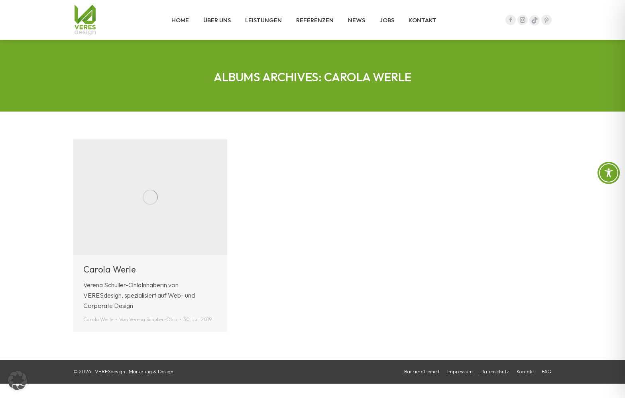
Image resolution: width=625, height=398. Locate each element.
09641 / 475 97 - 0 (525, 7)
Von (148, 333)
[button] (17, 380)
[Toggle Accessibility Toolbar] (608, 173)
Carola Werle (109, 283)
